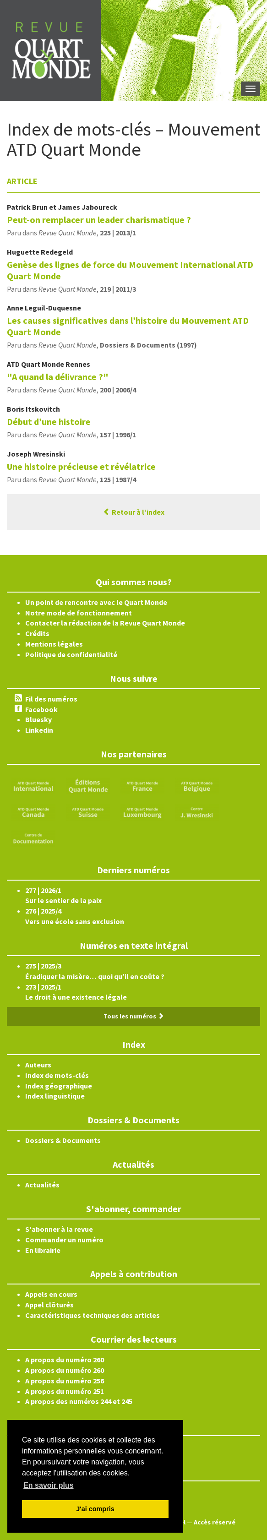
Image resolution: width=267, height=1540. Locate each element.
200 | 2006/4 (118, 389)
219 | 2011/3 (118, 289)
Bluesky (38, 719)
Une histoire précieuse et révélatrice (81, 466)
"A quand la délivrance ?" (58, 376)
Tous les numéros (134, 1016)
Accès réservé (214, 1522)
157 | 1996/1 (118, 434)
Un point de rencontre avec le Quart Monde (96, 602)
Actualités (42, 1184)
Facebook (41, 709)
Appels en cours (51, 1294)
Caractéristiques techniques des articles (92, 1315)
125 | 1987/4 (118, 479)
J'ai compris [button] (95, 1509)
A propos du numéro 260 (64, 1359)
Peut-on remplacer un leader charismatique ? (99, 219)
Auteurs (38, 1064)
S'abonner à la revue (59, 1229)
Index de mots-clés (57, 1075)
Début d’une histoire (49, 421)
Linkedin (39, 730)
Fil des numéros (51, 698)
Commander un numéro (64, 1239)
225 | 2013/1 (118, 232)
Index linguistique (55, 1095)
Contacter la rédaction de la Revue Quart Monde (105, 622)
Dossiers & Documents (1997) (148, 344)
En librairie (42, 1250)
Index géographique (58, 1085)
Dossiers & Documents (63, 1140)
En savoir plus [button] (48, 1485)
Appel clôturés (49, 1304)
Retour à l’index (133, 512)
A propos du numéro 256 (64, 1380)
